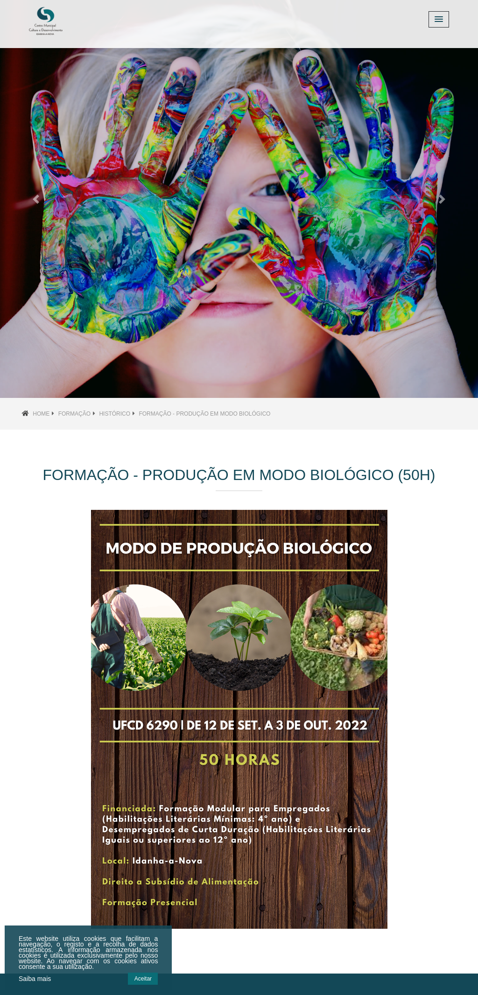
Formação (74, 414)
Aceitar (143, 978)
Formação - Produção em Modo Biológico (204, 414)
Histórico (114, 414)
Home (41, 414)
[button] (36, 199)
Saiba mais (35, 978)
